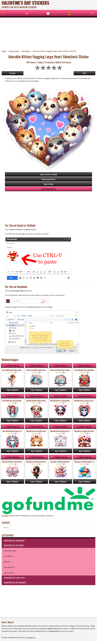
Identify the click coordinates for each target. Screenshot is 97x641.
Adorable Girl (9, 567)
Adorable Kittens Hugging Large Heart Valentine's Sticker (54, 51)
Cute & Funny (14, 51)
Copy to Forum (48, 184)
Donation (5, 515)
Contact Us (31, 637)
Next (84, 73)
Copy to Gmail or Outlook (48, 174)
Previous (12, 73)
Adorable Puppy (10, 551)
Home (4, 51)
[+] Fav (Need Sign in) (48, 189)
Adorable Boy (9, 573)
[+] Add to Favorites (12, 365)
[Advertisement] (48, 32)
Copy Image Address (48, 179)
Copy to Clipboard (12, 390)
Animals (7, 562)
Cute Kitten (25, 51)
